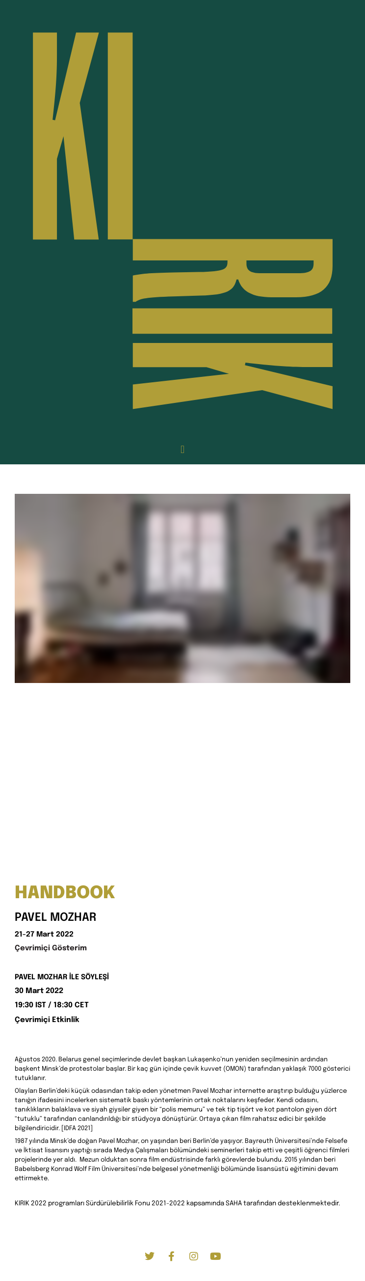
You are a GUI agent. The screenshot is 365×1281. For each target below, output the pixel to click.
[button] (182, 450)
